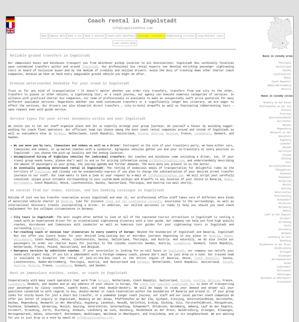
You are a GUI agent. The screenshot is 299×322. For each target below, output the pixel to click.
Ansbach (286, 233)
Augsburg (285, 140)
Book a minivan (94, 36)
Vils (288, 162)
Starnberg (285, 229)
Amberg (287, 211)
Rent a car (75, 36)
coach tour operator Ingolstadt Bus (167, 284)
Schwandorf (284, 200)
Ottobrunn (285, 203)
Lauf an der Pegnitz (278, 214)
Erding (287, 155)
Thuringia (285, 63)
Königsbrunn (283, 170)
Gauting (286, 188)
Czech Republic (281, 81)
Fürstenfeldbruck (280, 166)
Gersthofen (284, 121)
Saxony (287, 70)
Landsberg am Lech (279, 237)
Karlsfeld (285, 151)
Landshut (285, 144)
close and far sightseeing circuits (133, 201)
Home (44, 36)
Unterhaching (282, 196)
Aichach (286, 110)
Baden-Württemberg (279, 85)
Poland (143, 133)
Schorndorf (284, 267)
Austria (286, 89)
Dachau (287, 125)
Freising (285, 114)
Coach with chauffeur (121, 36)
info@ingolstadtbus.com (132, 28)
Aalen (287, 263)
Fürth (287, 226)
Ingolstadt (90, 66)
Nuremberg (285, 207)
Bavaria (66, 201)
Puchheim (285, 173)
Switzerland (283, 67)
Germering (285, 181)
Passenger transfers (151, 36)
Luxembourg (203, 133)
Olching (286, 158)
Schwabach (285, 177)
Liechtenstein (282, 74)
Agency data (57, 36)
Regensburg (284, 128)
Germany (59, 133)
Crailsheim (284, 282)
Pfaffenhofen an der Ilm (275, 106)
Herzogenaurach (281, 259)
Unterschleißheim (280, 117)
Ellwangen (285, 256)
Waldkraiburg (282, 248)
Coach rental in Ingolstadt (132, 21)
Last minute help (125, 43)
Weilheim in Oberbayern (276, 278)
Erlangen (285, 252)
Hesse (287, 78)
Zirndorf (285, 218)
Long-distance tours (210, 36)
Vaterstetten (282, 192)
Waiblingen (284, 274)
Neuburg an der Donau (277, 102)
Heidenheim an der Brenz (275, 244)
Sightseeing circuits (180, 36)
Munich (287, 184)
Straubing (285, 222)
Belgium (172, 133)
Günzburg (285, 240)
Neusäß (287, 147)
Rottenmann (284, 270)
